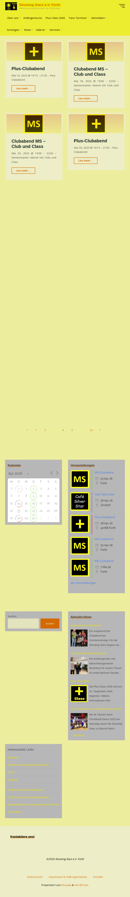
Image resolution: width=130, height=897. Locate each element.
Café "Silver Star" (105, 494)
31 (18, 488)
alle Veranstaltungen (83, 583)
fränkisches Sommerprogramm (25, 789)
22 (91, 430)
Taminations (14, 812)
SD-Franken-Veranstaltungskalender (28, 797)
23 (33, 511)
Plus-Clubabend (28, 68)
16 (33, 503)
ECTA (11, 772)
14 (18, 503)
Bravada (66, 885)
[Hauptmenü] (122, 6)
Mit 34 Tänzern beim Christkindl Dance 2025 (96, 708)
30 (33, 518)
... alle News (78, 735)
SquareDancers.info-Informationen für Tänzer (33, 804)
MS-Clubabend (104, 472)
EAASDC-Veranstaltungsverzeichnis (28, 764)
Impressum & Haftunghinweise (68, 876)
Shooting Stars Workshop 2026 (88, 653)
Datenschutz (35, 876)
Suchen (12, 616)
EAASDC (13, 757)
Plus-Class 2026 (80, 681)
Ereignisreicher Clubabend (86, 625)
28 (18, 518)
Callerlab (13, 779)
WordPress (81, 885)
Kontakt (98, 876)
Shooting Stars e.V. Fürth (39, 5)
